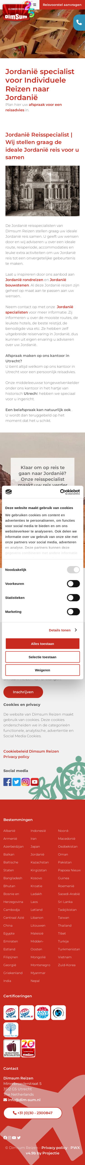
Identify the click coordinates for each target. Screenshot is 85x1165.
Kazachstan (40, 862)
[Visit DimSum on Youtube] (14, 1138)
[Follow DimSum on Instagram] (26, 781)
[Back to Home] (18, 12)
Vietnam (65, 957)
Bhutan (9, 886)
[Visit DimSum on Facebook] (7, 781)
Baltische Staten (10, 866)
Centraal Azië (13, 918)
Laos (34, 902)
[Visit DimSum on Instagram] (10, 1138)
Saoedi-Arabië (69, 894)
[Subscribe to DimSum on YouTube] (35, 781)
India (7, 981)
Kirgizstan (39, 870)
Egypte (9, 933)
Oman (63, 854)
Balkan (8, 854)
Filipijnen (10, 957)
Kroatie (36, 886)
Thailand (64, 925)
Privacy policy (16, 757)
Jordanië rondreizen (24, 280)
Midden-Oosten (37, 945)
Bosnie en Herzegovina (13, 898)
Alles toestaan (42, 644)
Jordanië (37, 854)
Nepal (35, 981)
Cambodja (11, 910)
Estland (9, 949)
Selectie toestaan (42, 657)
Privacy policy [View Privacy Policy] (54, 1148)
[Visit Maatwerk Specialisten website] (12, 1047)
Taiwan (63, 918)
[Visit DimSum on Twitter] (19, 1138)
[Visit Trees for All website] (10, 1028)
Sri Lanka (65, 902)
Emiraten (10, 941)
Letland (36, 910)
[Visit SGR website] (11, 1011)
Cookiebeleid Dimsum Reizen (31, 751)
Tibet (62, 933)
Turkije (63, 941)
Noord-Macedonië (66, 835)
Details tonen (59, 630)
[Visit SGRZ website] (27, 1011)
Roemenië (66, 886)
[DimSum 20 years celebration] (28, 1047)
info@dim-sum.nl (22, 1100)
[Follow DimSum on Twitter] (17, 781)
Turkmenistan (69, 949)
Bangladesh (12, 878)
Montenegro (40, 965)
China (7, 925)
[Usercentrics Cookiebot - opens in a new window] (60, 492)
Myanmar (38, 973)
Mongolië (38, 957)
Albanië (9, 831)
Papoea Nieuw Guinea (69, 874)
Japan (35, 846)
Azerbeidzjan (13, 846)
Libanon (37, 918)
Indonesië (38, 831)
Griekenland (12, 973)
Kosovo (36, 878)
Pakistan (65, 862)
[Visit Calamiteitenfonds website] (58, 1011)
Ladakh (36, 894)
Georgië (9, 965)
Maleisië (37, 933)
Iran (33, 839)
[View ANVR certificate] (43, 1011)
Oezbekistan (68, 846)
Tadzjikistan (67, 910)
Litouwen (38, 925)
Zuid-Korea (66, 965)
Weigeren (42, 670)
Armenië (10, 839)
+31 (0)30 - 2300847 (33, 1113)
